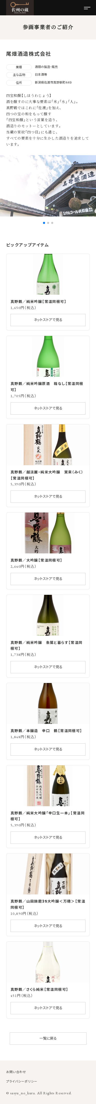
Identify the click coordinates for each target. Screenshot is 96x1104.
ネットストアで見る (48, 319)
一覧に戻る (48, 1038)
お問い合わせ (16, 1072)
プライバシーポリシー (21, 1081)
